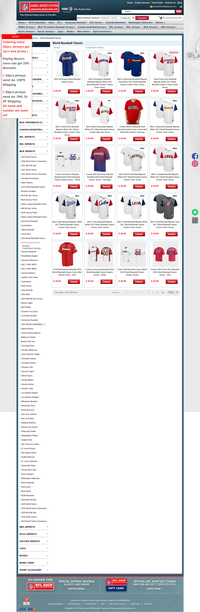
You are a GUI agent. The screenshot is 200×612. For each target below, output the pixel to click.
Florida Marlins (27, 380)
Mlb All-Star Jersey (29, 208)
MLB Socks (26, 487)
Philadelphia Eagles (29, 256)
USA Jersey (95, 22)
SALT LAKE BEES (29, 264)
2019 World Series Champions (34, 521)
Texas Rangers (27, 474)
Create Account (142, 3)
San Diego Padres (28, 453)
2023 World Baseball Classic (33, 187)
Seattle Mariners (28, 457)
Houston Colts (27, 388)
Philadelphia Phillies (29, 436)
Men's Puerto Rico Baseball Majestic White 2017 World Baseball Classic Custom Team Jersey (67, 131)
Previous (116, 292)
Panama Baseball (28, 252)
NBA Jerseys (168, 27)
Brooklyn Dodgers (28, 191)
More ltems (83, 31)
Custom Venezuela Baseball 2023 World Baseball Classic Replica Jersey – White (100, 272)
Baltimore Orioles (28, 337)
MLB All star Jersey (29, 195)
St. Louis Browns (28, 448)
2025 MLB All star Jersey (31, 299)
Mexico (159, 22)
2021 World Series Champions (34, 174)
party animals (27, 290)
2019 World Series (29, 517)
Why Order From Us (117, 604)
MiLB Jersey (26, 286)
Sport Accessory (101, 31)
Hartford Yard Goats (29, 277)
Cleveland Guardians (30, 178)
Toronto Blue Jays (28, 470)
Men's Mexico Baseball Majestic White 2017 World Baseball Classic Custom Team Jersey (132, 177)
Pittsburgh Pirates (28, 431)
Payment (147, 604)
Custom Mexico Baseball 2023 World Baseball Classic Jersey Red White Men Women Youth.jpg (132, 129)
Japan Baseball (27, 230)
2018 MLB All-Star (28, 500)
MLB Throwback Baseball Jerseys (56, 27)
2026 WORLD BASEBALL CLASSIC (34, 324)
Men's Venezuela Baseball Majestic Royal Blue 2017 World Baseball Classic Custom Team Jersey (132, 82)
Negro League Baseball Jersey (34, 204)
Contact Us (170, 3)
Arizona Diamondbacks (30, 333)
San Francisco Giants (30, 444)
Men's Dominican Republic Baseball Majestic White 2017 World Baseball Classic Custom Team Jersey (100, 83)
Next (163, 292)
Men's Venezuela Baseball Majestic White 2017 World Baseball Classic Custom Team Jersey (165, 129)
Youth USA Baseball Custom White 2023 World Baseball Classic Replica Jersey (132, 272)
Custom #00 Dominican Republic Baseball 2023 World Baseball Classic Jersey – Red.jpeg (99, 177)
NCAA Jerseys (26, 31)
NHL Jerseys (133, 27)
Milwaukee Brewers (29, 401)
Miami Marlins (27, 183)
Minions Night (27, 303)
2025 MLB (25, 294)
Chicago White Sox (29, 350)
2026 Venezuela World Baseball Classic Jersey (67, 80)
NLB (51, 22)
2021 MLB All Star (28, 165)
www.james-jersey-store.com (123, 608)
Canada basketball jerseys (91, 27)
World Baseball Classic (30, 242)
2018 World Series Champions (34, 508)
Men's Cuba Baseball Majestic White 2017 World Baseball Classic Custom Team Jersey (99, 224)
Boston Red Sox (28, 341)
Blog (179, 3)
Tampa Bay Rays (28, 465)
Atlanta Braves (27, 329)
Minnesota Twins (28, 406)
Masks (70, 31)
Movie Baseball (27, 483)
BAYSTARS (26, 307)
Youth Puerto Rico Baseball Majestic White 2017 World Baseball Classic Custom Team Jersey (165, 83)
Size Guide (135, 604)
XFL (59, 22)
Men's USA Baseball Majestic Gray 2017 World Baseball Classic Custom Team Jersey (165, 224)
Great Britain (26, 225)
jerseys (56, 47)
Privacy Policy (90, 604)
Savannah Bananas (29, 260)
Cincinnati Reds (27, 346)
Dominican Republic (29, 221)
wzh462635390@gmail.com (164, 6)
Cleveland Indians (28, 359)
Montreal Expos (27, 410)
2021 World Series (29, 170)
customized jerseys (95, 47)
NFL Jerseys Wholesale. (90, 608)
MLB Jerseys (150, 27)
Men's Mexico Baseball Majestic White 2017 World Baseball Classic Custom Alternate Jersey (99, 129)
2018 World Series (29, 504)
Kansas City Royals (29, 427)
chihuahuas (26, 281)
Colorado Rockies (28, 363)
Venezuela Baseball (75, 22)
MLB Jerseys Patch (29, 200)
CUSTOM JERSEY (29, 316)
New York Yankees (29, 414)
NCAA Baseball (37, 22)
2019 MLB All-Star (28, 513)
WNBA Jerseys (26, 27)
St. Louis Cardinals (29, 461)
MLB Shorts (26, 491)
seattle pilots (26, 440)
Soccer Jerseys (45, 31)
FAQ (103, 604)
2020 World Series (29, 157)
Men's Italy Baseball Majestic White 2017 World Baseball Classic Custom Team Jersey (67, 224)
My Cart (172, 18)
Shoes (21, 22)
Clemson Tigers (27, 371)
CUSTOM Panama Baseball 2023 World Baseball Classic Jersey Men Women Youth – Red (67, 272)
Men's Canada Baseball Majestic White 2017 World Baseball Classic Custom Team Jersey (165, 177)
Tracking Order (74, 604)
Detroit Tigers (26, 376)
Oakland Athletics (28, 423)
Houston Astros (27, 384)
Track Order (157, 3)
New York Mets (27, 418)
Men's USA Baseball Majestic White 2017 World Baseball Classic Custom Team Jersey (132, 224)
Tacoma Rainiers (28, 273)
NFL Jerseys (115, 27)
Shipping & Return (55, 604)
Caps (60, 31)
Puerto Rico (26, 234)
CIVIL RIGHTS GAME (30, 354)
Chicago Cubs (27, 367)
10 (157, 292)
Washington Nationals (140, 22)
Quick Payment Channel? (88, 18)
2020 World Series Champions (34, 161)
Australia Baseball (115, 22)
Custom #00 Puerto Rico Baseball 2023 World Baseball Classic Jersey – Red (165, 272)
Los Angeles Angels (29, 393)
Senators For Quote (29, 311)
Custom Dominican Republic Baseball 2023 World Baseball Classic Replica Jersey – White (67, 177)
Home (130, 3)
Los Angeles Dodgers (30, 397)
